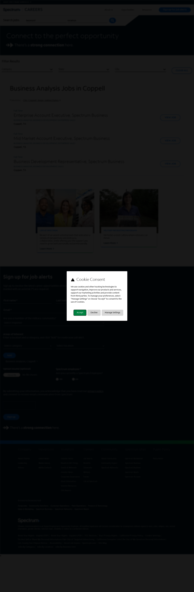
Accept (80, 313)
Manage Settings (112, 313)
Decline (94, 313)
